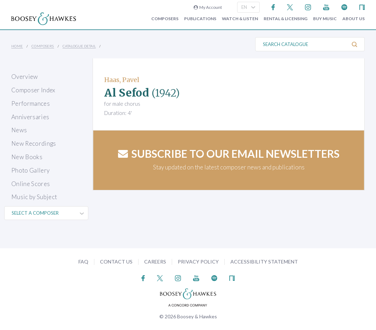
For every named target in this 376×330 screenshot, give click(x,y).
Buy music (325, 18)
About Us (353, 18)
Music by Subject (34, 197)
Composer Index (33, 90)
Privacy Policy (198, 262)
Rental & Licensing (285, 18)
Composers (164, 18)
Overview (24, 76)
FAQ (83, 262)
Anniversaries (30, 117)
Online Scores (30, 183)
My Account (208, 7)
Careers (155, 262)
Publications (200, 18)
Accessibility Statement (264, 262)
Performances (30, 103)
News (19, 130)
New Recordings (33, 143)
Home (17, 46)
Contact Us (116, 262)
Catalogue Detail (79, 46)
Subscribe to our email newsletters (229, 153)
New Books (26, 157)
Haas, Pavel (121, 80)
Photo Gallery (30, 170)
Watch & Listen (240, 18)
